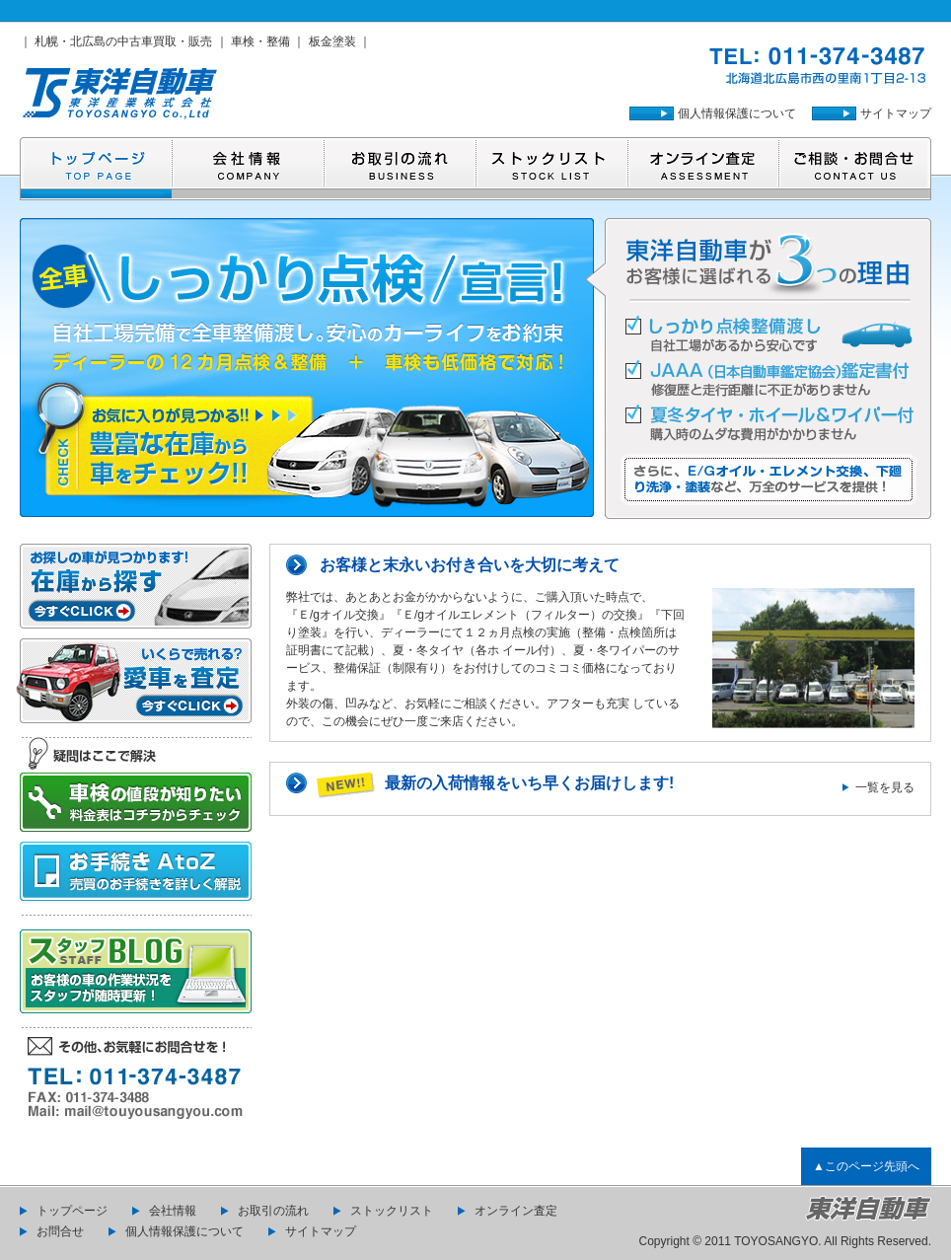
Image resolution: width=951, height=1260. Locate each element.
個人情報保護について (737, 113)
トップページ (72, 1211)
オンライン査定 (516, 1211)
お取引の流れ (273, 1211)
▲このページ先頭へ (866, 1166)
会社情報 (172, 1211)
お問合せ (60, 1231)
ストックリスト (391, 1211)
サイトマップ (895, 113)
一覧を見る (884, 787)
